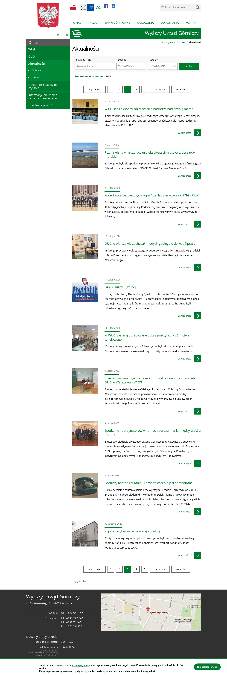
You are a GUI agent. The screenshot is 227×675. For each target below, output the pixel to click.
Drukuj (82, 581)
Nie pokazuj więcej (207, 666)
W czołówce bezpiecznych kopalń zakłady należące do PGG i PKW (151, 195)
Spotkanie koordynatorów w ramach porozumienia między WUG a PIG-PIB (153, 433)
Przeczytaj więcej (81, 665)
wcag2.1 (83, 7)
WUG (31, 49)
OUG (31, 56)
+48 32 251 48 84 (74, 626)
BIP (73, 7)
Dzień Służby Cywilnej (120, 287)
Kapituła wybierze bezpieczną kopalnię (132, 531)
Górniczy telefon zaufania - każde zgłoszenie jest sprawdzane (149, 483)
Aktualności (36, 63)
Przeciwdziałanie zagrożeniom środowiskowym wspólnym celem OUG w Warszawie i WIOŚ (151, 380)
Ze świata (36, 70)
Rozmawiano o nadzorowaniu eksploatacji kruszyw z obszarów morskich (150, 154)
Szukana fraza (83, 59)
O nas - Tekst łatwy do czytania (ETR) (43, 86)
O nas (182, 42)
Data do (153, 59)
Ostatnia (180, 89)
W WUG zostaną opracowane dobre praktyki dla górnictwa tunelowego (147, 337)
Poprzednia (94, 89)
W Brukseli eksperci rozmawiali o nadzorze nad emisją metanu (150, 109)
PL (58, 35)
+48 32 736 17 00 (74, 612)
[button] (142, 66)
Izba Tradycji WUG (40, 105)
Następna (160, 89)
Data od (122, 59)
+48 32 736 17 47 (74, 618)
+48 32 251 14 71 (74, 622)
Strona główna (168, 42)
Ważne (35, 77)
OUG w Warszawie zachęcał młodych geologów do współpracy (150, 244)
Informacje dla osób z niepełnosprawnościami (44, 96)
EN (66, 35)
